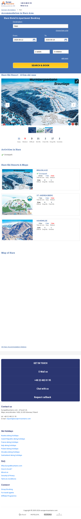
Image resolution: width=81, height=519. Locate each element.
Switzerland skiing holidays (11, 455)
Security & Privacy (7, 476)
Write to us (24, 6)
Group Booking (7, 489)
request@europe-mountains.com (18, 419)
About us (4, 472)
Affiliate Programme (8, 496)
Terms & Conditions (8, 479)
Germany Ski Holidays (8, 10)
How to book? (6, 469)
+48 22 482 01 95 (26, 3)
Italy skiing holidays (8, 445)
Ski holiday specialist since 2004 (8, 4)
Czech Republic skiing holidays (13, 439)
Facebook (3, 424)
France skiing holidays (9, 442)
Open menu (78, 4)
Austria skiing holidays (9, 436)
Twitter (8, 424)
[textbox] (40, 26)
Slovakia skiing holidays (10, 452)
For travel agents (7, 493)
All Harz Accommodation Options (13, 347)
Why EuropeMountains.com (11, 466)
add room (65, 58)
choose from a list (62, 30)
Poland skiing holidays (9, 449)
